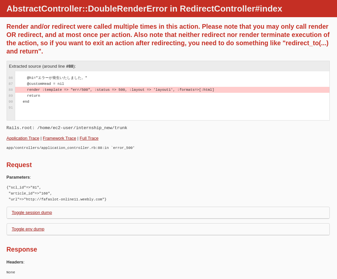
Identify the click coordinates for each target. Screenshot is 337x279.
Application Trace (23, 138)
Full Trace (89, 138)
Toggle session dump (32, 212)
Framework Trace (59, 138)
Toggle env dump (28, 229)
